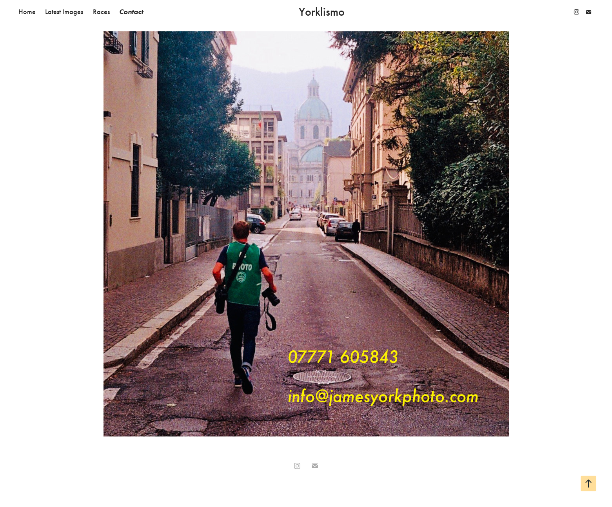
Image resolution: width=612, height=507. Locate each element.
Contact (131, 11)
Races (101, 11)
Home (27, 11)
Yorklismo (322, 12)
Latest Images (64, 11)
